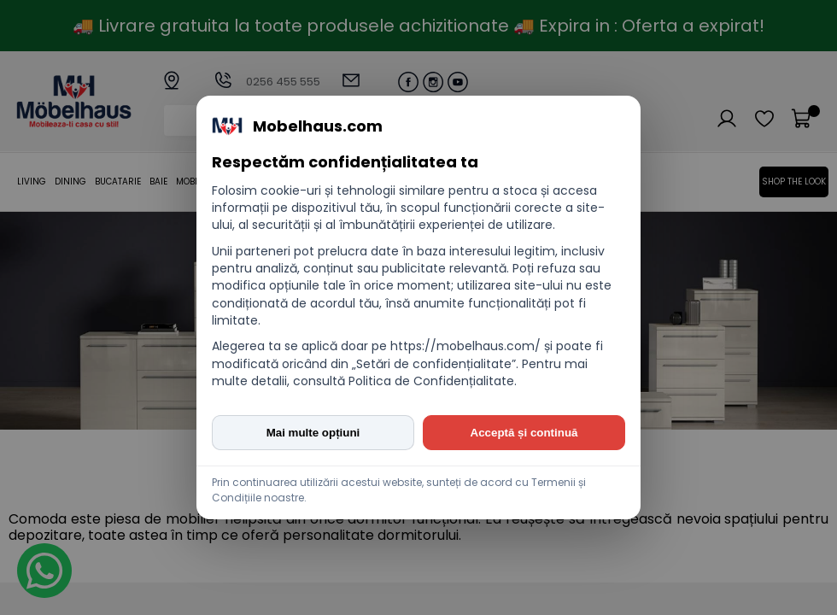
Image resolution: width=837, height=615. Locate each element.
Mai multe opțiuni (313, 432)
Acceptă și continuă (524, 432)
